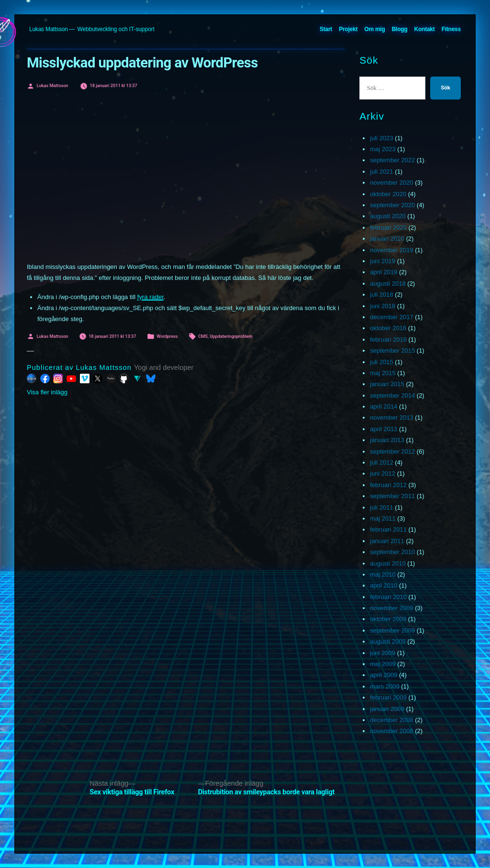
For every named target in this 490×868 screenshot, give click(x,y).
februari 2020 (388, 227)
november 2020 (391, 182)
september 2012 (392, 451)
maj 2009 (382, 664)
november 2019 (391, 250)
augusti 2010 (387, 563)
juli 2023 (381, 138)
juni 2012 (382, 473)
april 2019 (383, 272)
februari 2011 (388, 529)
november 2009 (391, 608)
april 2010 (383, 585)
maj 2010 (382, 574)
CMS (203, 336)
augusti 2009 (387, 641)
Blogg (400, 29)
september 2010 (392, 552)
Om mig (374, 29)
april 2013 (383, 429)
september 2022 (392, 160)
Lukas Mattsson (48, 29)
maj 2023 (382, 149)
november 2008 (391, 730)
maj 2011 (382, 518)
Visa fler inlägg (47, 392)
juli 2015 (381, 362)
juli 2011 (381, 507)
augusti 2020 (387, 216)
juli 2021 (381, 171)
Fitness (451, 29)
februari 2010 (388, 597)
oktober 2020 (388, 194)
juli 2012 (381, 462)
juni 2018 (382, 306)
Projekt (348, 29)
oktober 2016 (388, 328)
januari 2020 (387, 238)
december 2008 (391, 719)
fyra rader (150, 296)
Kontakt (424, 29)
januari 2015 (387, 384)
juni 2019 (382, 261)
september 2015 (392, 350)
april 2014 (383, 406)
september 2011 (392, 496)
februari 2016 (388, 339)
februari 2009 (388, 697)
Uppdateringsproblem (231, 336)
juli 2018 (381, 294)
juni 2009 (382, 653)
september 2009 (392, 630)
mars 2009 (384, 686)
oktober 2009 (388, 619)
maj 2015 (382, 373)
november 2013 (391, 417)
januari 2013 (387, 440)
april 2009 (383, 675)
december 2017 (391, 317)
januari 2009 (387, 708)
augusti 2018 (387, 283)
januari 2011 (387, 541)
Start (326, 29)
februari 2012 (388, 485)
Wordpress (167, 336)
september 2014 (392, 395)
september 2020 (392, 205)
